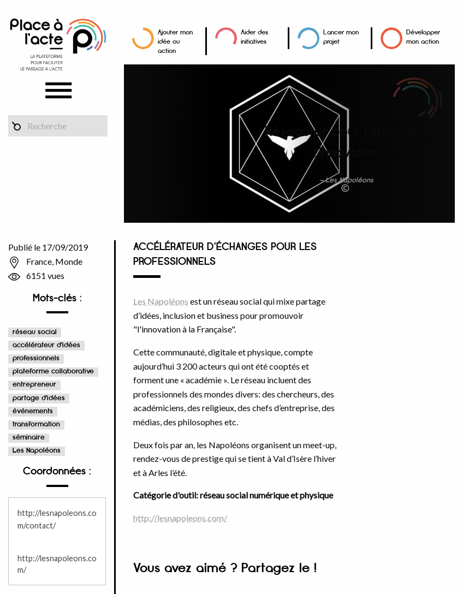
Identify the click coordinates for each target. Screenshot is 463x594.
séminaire (29, 437)
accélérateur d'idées (46, 345)
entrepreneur (34, 385)
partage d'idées (39, 398)
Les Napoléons (37, 451)
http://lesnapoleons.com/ (180, 518)
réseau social (35, 332)
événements (33, 411)
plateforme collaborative (53, 371)
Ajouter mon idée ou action (175, 41)
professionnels (36, 358)
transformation (36, 424)
